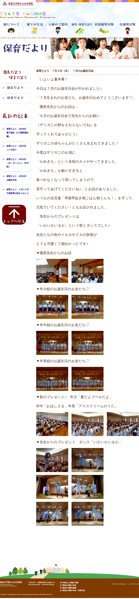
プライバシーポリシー (119, 584)
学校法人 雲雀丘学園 (70, 583)
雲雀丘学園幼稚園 (69, 588)
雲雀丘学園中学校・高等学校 (73, 590)
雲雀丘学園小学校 (69, 585)
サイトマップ (134, 584)
